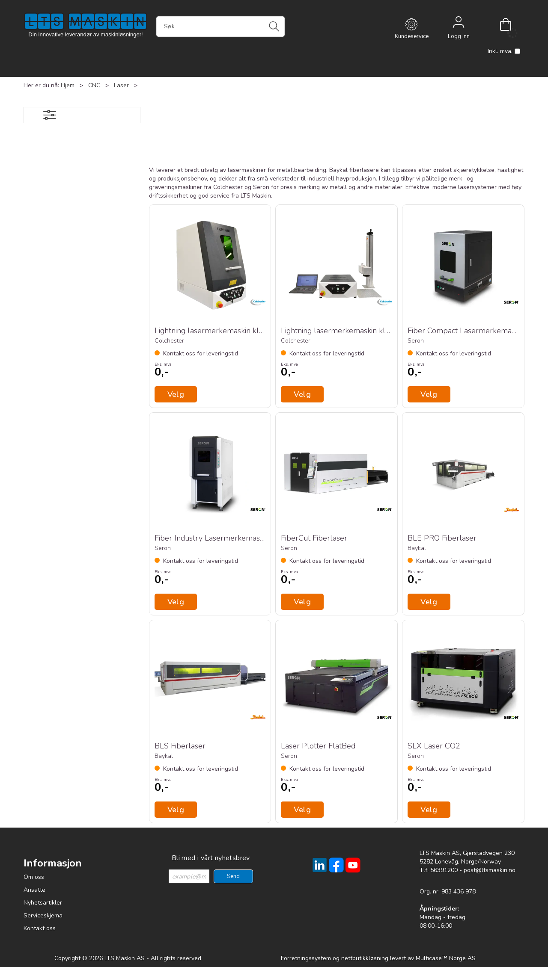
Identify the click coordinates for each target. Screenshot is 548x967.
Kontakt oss (40, 928)
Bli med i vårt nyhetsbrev (211, 858)
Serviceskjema (43, 915)
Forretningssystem (306, 958)
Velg (429, 602)
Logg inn (458, 24)
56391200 (444, 870)
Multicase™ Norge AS (446, 958)
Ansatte (34, 890)
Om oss (34, 877)
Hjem (67, 85)
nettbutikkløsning (364, 958)
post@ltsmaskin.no (489, 870)
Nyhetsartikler (43, 903)
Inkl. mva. (504, 51)
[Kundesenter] (411, 24)
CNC (94, 85)
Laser (121, 85)
